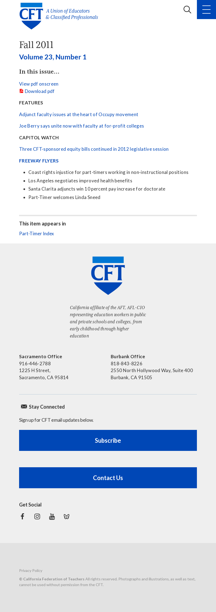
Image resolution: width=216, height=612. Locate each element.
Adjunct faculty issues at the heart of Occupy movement (78, 114)
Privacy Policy (30, 570)
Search (187, 9)
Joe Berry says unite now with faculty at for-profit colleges (81, 126)
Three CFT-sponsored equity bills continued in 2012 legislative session (94, 149)
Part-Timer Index (36, 233)
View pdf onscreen (39, 84)
